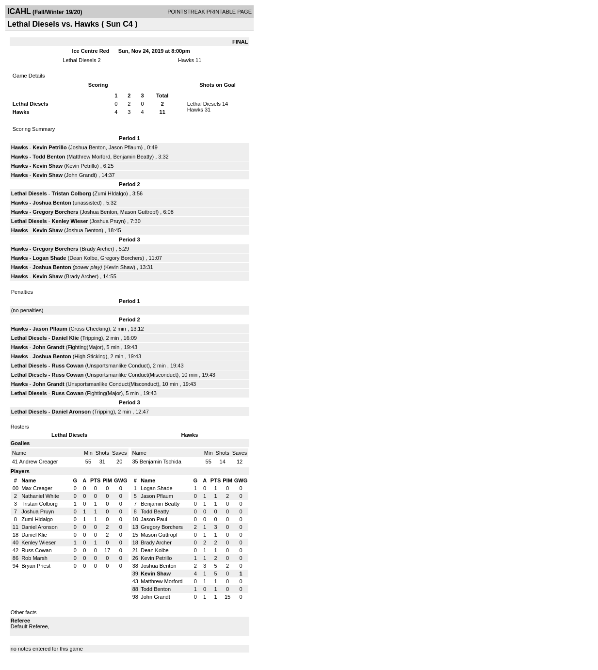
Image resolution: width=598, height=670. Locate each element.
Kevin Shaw (47, 166)
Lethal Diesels (79, 60)
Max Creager (36, 488)
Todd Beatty (155, 511)
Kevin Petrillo (49, 147)
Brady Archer (97, 249)
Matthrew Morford (89, 157)
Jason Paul (154, 519)
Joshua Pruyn (107, 221)
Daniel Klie (65, 338)
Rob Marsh (34, 558)
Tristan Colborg (71, 193)
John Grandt (81, 175)
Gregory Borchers (55, 212)
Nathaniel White (40, 496)
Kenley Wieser (69, 221)
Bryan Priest (35, 566)
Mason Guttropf (138, 212)
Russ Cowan (67, 365)
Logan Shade (49, 258)
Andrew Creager (38, 461)
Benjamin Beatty (132, 157)
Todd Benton (48, 157)
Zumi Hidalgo (37, 519)
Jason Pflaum (125, 147)
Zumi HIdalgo (110, 193)
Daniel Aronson (71, 412)
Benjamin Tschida (160, 461)
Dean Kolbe (83, 258)
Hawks (186, 60)
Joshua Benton (87, 147)
